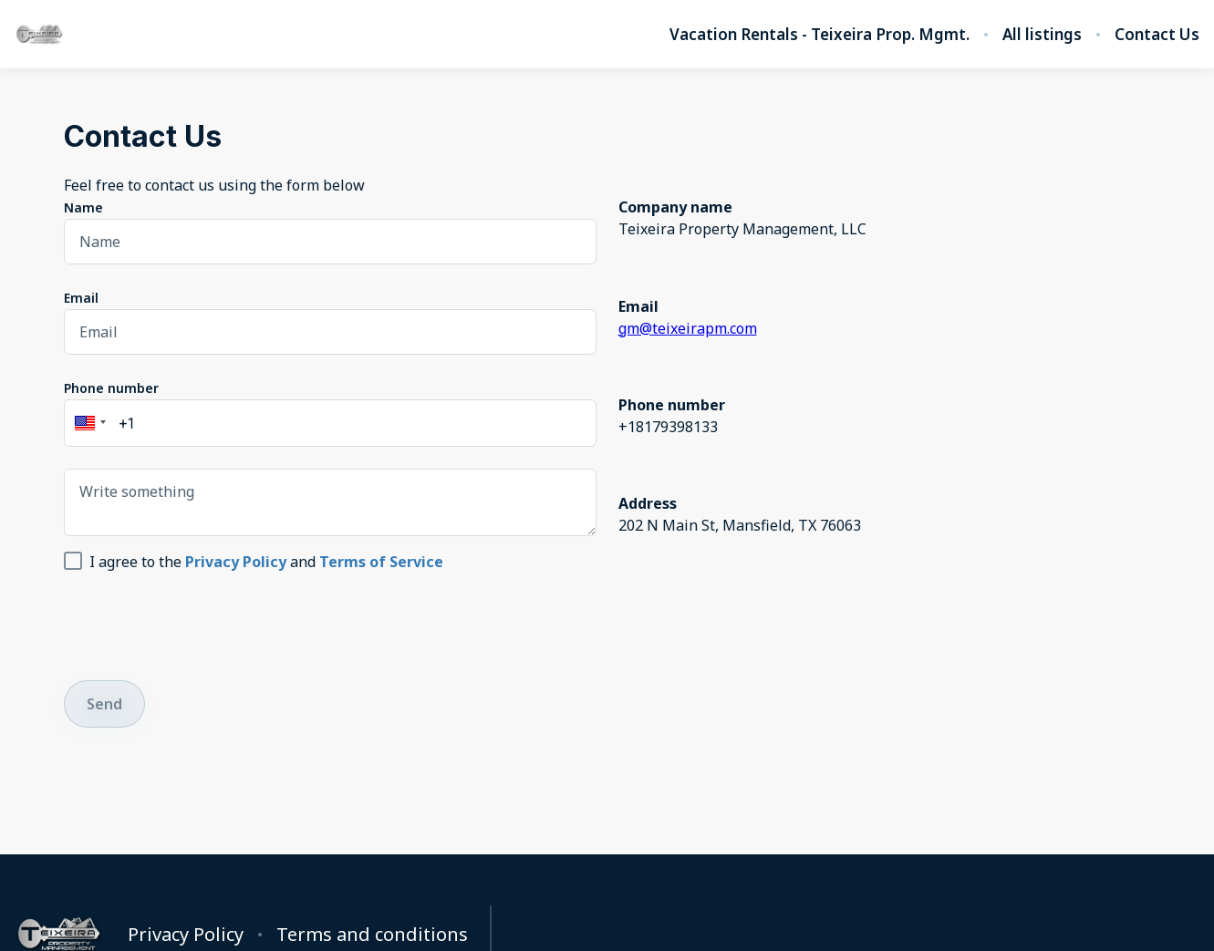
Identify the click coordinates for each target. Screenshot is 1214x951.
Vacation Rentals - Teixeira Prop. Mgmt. (819, 35)
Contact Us (1157, 35)
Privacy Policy (186, 934)
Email (81, 297)
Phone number (111, 388)
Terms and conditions (372, 934)
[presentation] (202, 622)
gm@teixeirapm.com (687, 328)
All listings (1042, 35)
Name (83, 207)
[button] (87, 423)
